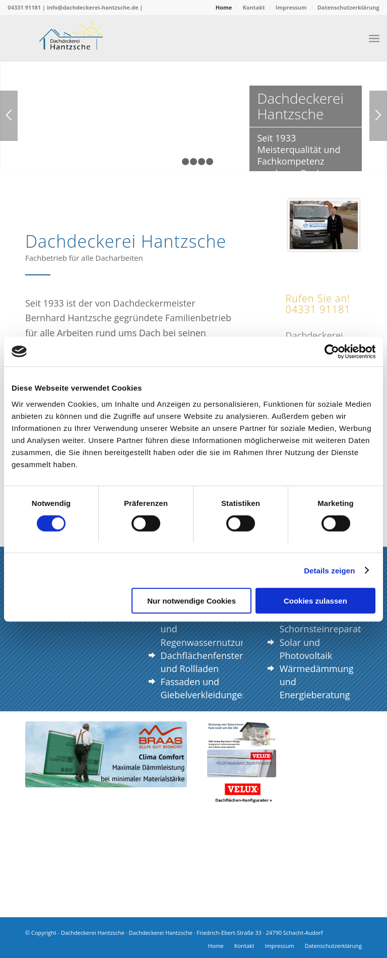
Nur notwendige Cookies (191, 601)
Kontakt (253, 7)
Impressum (291, 7)
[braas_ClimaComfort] (106, 754)
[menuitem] (224, 7)
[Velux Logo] (241, 792)
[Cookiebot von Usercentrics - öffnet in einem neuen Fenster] (331, 351)
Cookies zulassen (315, 601)
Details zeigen (329, 570)
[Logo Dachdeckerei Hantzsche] (71, 37)
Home (224, 7)
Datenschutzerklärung (348, 7)
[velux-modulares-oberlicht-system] (241, 763)
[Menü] (374, 37)
